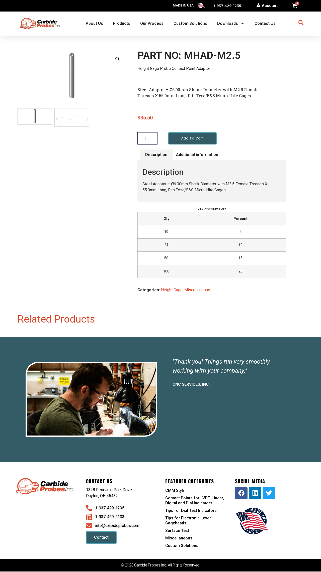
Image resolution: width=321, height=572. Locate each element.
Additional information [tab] (197, 155)
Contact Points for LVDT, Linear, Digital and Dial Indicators (194, 501)
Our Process (152, 23)
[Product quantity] (147, 138)
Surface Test (177, 531)
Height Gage (172, 290)
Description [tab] (156, 155)
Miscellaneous (197, 290)
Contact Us (265, 23)
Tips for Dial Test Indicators (191, 511)
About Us (94, 23)
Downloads (231, 23)
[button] (117, 59)
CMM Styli (174, 491)
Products (121, 23)
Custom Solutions (190, 23)
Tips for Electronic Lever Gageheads (188, 521)
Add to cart (193, 138)
